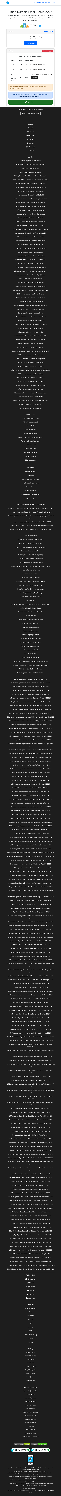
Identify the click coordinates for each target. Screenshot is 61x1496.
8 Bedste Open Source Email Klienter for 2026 (30, 872)
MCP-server (30, 600)
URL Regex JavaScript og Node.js (30, 669)
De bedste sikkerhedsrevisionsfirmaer (30, 559)
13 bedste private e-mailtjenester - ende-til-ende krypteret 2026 (30, 512)
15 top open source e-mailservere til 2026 (30, 690)
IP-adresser (30, 475)
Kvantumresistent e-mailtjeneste (31, 642)
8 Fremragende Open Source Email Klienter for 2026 (30, 841)
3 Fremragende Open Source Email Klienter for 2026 (30, 1201)
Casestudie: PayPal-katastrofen (30, 638)
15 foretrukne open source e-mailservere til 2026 (30, 769)
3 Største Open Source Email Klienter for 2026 (30, 1223)
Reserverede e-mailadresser (30, 441)
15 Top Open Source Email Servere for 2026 (30, 908)
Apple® (30, 128)
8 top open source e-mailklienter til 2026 (30, 694)
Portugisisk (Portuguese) (30, 1412)
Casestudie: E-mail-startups (30, 658)
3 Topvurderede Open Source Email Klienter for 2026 (30, 1158)
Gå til (48, 31)
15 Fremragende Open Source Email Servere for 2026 (30, 837)
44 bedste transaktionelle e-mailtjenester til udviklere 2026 (30, 522)
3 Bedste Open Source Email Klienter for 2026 (30, 904)
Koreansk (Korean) (30, 1401)
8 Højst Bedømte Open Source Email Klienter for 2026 (30, 1269)
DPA (30, 1331)
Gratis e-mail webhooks (30, 483)
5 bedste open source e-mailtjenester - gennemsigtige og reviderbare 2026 (30, 517)
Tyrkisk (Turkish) (30, 1430)
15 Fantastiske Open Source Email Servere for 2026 (30, 860)
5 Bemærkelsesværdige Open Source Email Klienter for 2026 (30, 1208)
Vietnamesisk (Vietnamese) (30, 1437)
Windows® (30, 132)
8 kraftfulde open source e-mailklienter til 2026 (30, 788)
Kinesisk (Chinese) (30, 1356)
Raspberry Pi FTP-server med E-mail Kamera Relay (30, 180)
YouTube (30, 1294)
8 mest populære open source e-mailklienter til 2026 (30, 818)
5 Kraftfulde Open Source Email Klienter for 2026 (30, 1135)
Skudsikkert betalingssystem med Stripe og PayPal (30, 661)
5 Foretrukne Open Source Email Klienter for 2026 (30, 879)
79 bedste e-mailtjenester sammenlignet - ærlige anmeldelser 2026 (30, 508)
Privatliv (48, 3)
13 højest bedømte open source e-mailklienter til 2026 (30, 826)
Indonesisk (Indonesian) (30, 1391)
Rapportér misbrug (30, 1335)
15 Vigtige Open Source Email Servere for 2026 (30, 883)
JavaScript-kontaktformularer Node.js (30, 619)
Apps (30, 124)
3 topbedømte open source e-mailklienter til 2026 (30, 702)
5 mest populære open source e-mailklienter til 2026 (30, 709)
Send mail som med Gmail (30, 168)
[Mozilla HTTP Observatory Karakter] (39, 1444)
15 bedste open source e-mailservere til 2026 (30, 683)
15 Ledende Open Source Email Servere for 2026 (30, 941)
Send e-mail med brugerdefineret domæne (30, 165)
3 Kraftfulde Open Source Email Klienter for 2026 (30, 897)
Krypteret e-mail (39, 3)
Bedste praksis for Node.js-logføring (30, 555)
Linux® (30, 139)
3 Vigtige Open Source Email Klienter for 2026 (30, 887)
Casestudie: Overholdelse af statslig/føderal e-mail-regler (30, 566)
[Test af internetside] (20, 1450)
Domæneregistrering (30, 433)
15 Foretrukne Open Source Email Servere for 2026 (30, 875)
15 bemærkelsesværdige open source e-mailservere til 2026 (30, 745)
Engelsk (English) (30, 1370)
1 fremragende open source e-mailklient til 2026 (30, 740)
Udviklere (30, 467)
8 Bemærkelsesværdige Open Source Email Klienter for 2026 (30, 856)
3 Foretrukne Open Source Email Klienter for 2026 (30, 1231)
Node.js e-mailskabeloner (30, 627)
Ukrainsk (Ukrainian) (30, 1433)
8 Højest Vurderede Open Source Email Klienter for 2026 (30, 937)
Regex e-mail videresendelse (30, 494)
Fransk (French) (30, 1377)
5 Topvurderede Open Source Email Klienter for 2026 (30, 922)
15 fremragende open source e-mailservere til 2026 (30, 728)
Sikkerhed (30, 1316)
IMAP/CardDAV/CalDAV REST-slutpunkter (30, 581)
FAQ (53, 3)
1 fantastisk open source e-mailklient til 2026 (30, 757)
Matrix (30, 1290)
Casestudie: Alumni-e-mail (30, 570)
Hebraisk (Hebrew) (30, 1384)
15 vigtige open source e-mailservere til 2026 (30, 776)
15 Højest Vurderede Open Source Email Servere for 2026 (30, 933)
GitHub (30, 1283)
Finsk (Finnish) (30, 1373)
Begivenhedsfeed (30, 1308)
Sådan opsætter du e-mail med (30, 184)
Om (30, 1312)
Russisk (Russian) (30, 1416)
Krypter (34, 78)
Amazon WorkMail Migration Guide (30, 543)
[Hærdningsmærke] (30, 1460)
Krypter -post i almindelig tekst (30, 437)
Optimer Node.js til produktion (30, 608)
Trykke (30, 1339)
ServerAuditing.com (30, 452)
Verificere (30, 102)
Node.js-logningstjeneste (30, 635)
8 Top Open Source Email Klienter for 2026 (30, 1025)
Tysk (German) (30, 1380)
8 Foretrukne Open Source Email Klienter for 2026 (30, 1120)
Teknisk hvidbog (30, 472)
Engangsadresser (30, 430)
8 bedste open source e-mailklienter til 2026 (30, 687)
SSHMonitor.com (30, 456)
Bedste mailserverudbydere (30, 551)
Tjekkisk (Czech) (30, 1359)
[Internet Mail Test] (40, 1450)
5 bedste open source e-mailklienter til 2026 (30, 795)
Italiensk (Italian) (30, 1394)
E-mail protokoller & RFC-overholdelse (30, 589)
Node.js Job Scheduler (30, 631)
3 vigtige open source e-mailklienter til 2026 (30, 780)
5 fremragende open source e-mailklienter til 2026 (30, 732)
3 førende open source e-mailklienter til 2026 (30, 834)
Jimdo (23, 37)
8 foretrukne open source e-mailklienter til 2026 (30, 773)
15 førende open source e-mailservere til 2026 (30, 721)
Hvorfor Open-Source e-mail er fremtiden (30, 673)
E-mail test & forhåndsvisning (30, 597)
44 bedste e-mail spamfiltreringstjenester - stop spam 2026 (30, 530)
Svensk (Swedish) (30, 1423)
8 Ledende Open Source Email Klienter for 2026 (30, 1060)
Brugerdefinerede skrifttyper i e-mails (30, 585)
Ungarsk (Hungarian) (30, 1387)
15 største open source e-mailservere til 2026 (30, 761)
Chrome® (30, 147)
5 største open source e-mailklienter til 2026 (30, 765)
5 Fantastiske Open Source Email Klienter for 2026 (30, 980)
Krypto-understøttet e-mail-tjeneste (30, 612)
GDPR (30, 1327)
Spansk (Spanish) (30, 1419)
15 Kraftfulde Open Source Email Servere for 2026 (30, 892)
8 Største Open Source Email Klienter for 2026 (30, 1112)
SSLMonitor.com (30, 460)
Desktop (30, 143)
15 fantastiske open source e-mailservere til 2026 (30, 754)
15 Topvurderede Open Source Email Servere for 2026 (30, 917)
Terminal (30, 151)
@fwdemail (30, 1287)
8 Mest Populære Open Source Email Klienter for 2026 (30, 929)
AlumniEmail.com (30, 445)
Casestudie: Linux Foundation (30, 578)
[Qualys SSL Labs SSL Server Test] (22, 1444)
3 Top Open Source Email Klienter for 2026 (30, 912)
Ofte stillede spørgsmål (30, 113)
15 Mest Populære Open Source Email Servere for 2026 (30, 926)
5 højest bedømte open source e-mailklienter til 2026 (30, 717)
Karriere (30, 1342)
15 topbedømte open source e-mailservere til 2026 (30, 698)
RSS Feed (30, 1298)
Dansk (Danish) (30, 1363)
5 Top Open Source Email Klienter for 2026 (30, 1150)
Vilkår (30, 1323)
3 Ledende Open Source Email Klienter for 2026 (30, 945)
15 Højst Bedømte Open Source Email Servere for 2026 (30, 1174)
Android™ (30, 135)
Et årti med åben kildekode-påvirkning (30, 540)
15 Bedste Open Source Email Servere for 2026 (30, 868)
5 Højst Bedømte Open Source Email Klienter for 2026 (30, 1178)
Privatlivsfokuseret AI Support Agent (30, 562)
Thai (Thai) (30, 1426)
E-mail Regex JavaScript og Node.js (30, 593)
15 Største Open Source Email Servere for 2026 (30, 1108)
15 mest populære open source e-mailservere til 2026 (30, 706)
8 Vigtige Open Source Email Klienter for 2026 (31, 1003)
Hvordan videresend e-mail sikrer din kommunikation (30, 665)
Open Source (30, 498)
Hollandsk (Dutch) (30, 1366)
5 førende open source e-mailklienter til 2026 (30, 725)
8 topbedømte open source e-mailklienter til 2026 (30, 811)
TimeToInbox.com (30, 449)
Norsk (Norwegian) (30, 1405)
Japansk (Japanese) (30, 1398)
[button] (41, 77)
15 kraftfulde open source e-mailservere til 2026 (30, 784)
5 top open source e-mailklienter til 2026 (30, 803)
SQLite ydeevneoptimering (30, 650)
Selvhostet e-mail (31, 487)
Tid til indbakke (30, 426)
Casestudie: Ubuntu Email (30, 574)
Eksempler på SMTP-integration (30, 161)
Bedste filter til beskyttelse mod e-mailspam (30, 547)
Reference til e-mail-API (30, 479)
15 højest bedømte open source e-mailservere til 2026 (30, 713)
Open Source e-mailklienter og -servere (30, 679)
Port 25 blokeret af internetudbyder (30, 408)
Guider (30, 157)
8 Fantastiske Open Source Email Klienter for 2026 (30, 864)
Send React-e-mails (30, 654)
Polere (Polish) (30, 1408)
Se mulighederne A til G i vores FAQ (30, 96)
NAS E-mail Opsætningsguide (30, 172)
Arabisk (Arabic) (30, 1352)
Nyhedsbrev (30, 1279)
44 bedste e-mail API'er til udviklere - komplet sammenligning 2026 (30, 526)
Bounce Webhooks (30, 491)
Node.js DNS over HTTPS (30, 623)
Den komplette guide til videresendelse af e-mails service (30, 604)
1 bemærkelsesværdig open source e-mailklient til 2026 (30, 750)
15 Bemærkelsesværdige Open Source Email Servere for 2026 (30, 853)
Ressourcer (30, 414)
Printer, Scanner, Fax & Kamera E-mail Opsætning (30, 176)
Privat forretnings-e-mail (30, 418)
